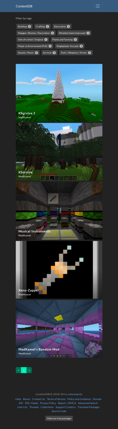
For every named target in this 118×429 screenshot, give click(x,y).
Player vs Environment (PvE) (35, 46)
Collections (47, 407)
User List (22, 407)
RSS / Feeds (31, 403)
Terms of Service (56, 398)
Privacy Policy (48, 403)
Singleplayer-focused (70, 46)
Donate (97, 398)
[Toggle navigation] (97, 6)
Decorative (62, 26)
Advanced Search (88, 403)
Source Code (59, 411)
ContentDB (24, 6)
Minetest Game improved (74, 33)
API (21, 403)
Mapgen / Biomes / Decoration (36, 33)
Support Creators (66, 407)
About (26, 398)
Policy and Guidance (79, 398)
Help (18, 398)
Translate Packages (89, 407)
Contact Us (38, 398)
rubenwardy (75, 394)
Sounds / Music (28, 52)
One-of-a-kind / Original (33, 39)
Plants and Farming (64, 39)
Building (24, 26)
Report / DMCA (67, 403)
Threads (34, 407)
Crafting (42, 26)
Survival (49, 52)
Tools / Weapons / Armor (76, 52)
